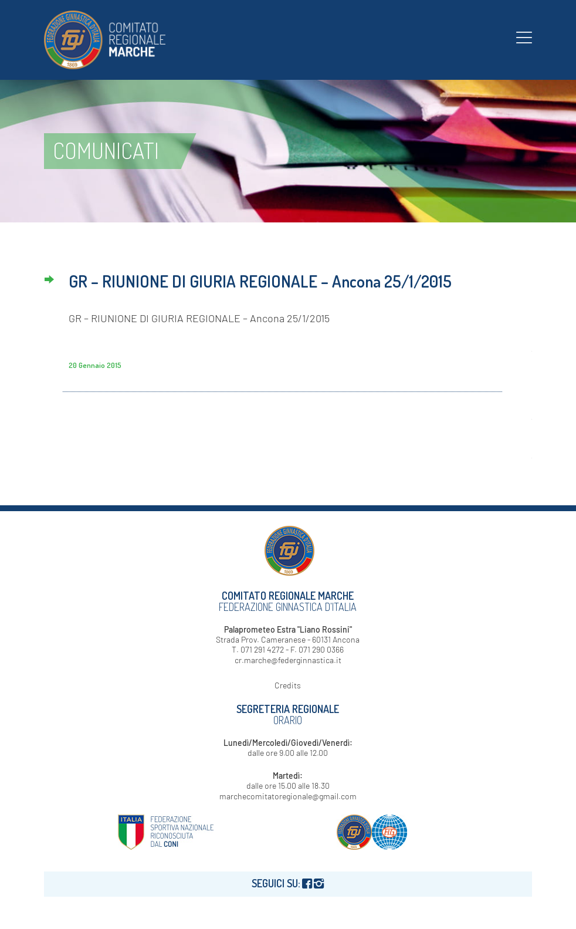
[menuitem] (524, 37)
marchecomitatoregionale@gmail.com (288, 796)
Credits (288, 685)
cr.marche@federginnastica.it (288, 660)
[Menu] (524, 37)
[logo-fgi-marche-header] (105, 40)
